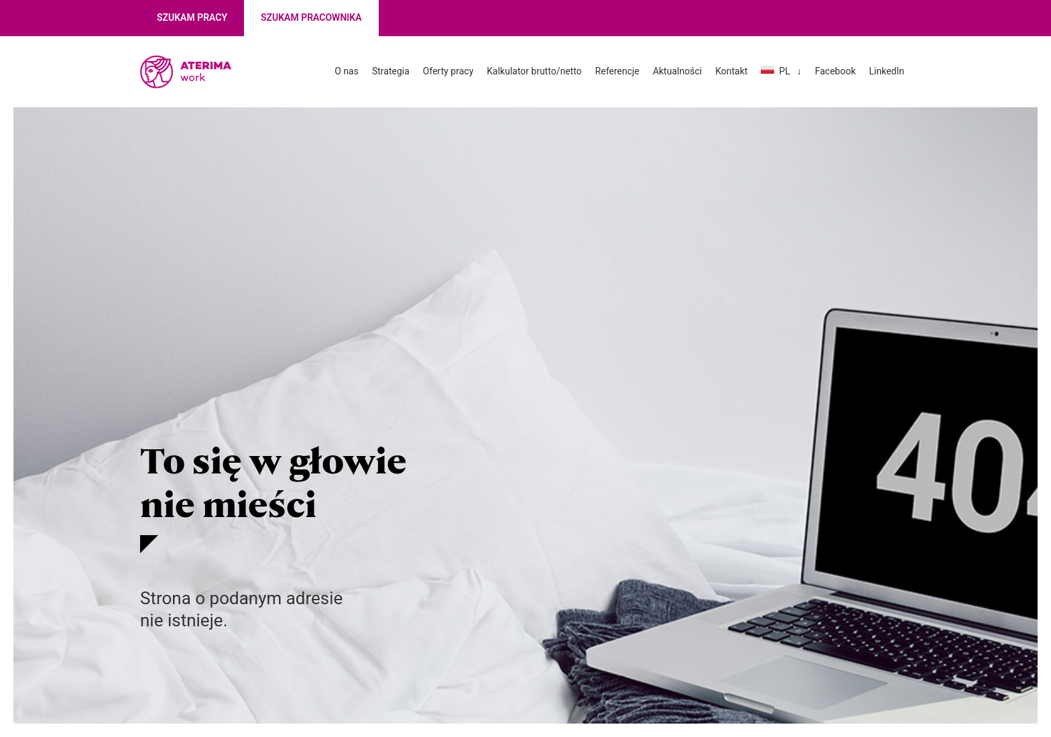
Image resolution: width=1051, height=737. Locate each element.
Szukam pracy (192, 17)
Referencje (617, 71)
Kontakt (731, 71)
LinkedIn (887, 71)
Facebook (835, 71)
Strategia (391, 71)
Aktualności (677, 71)
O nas (346, 71)
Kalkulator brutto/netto (534, 71)
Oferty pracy (448, 71)
